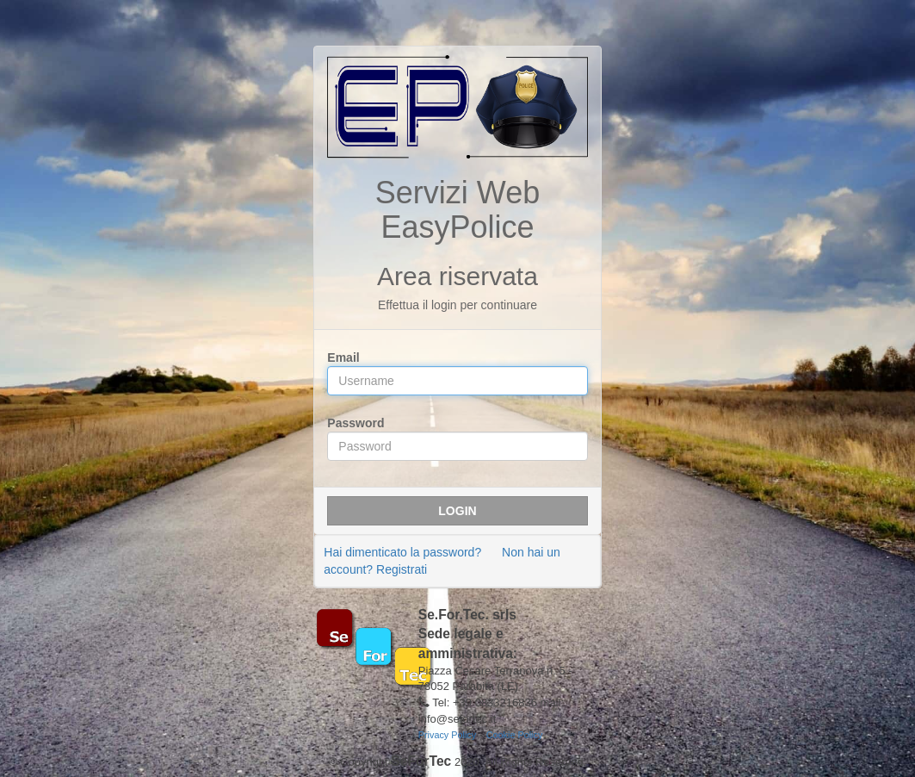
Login (457, 511)
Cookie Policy (514, 735)
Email (343, 357)
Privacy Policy (447, 735)
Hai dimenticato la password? (402, 552)
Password (355, 423)
